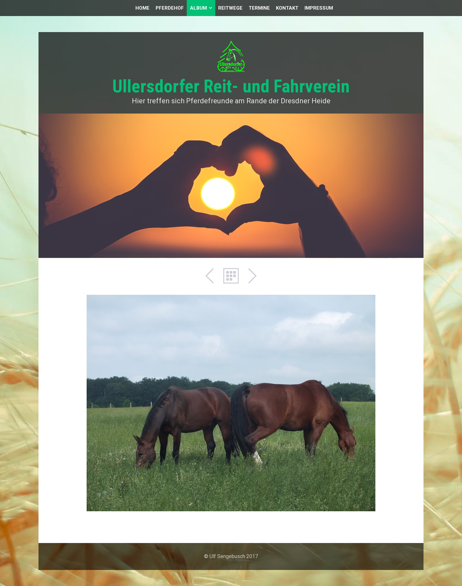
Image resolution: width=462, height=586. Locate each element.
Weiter (249, 276)
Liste (231, 276)
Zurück (213, 276)
